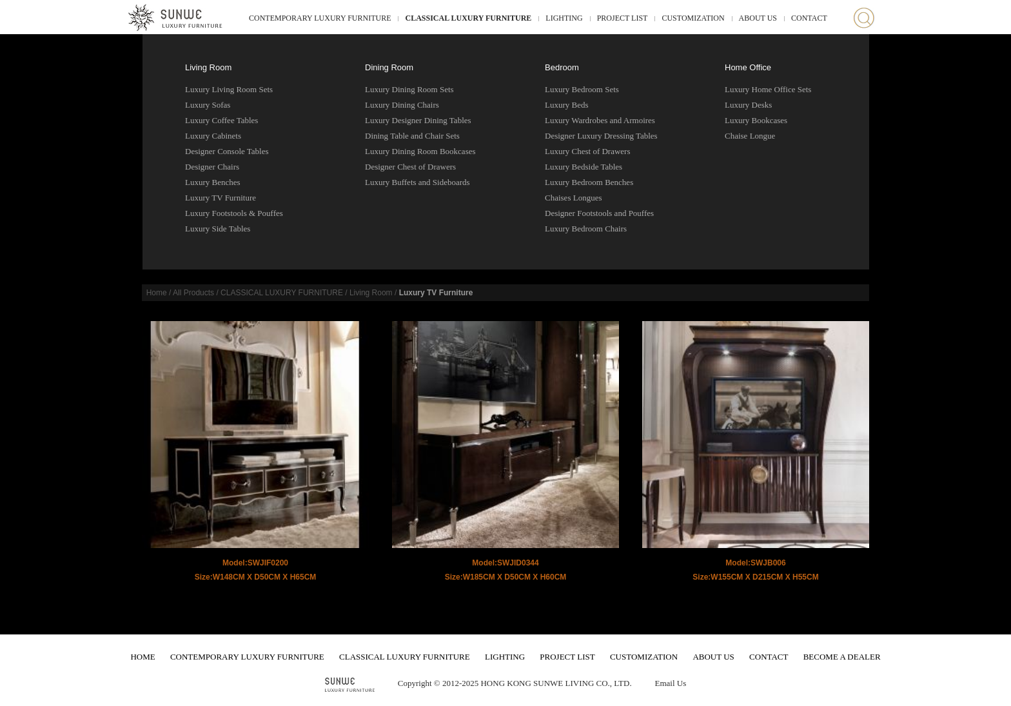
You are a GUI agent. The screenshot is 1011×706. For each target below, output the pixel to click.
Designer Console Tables (227, 151)
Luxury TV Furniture (220, 197)
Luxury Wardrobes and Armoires (600, 120)
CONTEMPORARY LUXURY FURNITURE (320, 18)
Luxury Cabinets (213, 136)
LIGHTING (563, 18)
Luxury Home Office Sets (768, 89)
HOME (142, 657)
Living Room (208, 67)
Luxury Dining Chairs (402, 105)
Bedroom (562, 67)
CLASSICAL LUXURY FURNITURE (468, 18)
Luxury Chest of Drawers (588, 151)
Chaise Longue (750, 136)
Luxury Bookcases (756, 120)
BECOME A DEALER (842, 657)
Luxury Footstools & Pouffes (234, 213)
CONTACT (809, 18)
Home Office (748, 67)
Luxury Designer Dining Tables (418, 120)
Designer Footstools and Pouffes (599, 213)
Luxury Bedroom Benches (589, 182)
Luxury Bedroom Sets (582, 89)
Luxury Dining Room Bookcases (420, 151)
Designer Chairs (212, 167)
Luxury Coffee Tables (221, 120)
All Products (193, 292)
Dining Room (389, 67)
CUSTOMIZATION (693, 18)
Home (156, 292)
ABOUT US (758, 18)
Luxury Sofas (207, 105)
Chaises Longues (573, 197)
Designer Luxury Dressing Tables (601, 136)
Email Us (670, 683)
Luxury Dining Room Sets (409, 89)
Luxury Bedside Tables (583, 167)
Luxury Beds (567, 105)
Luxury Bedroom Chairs (586, 228)
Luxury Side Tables (217, 228)
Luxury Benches (212, 182)
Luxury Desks (748, 105)
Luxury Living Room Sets (229, 89)
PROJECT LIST (622, 18)
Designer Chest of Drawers (410, 167)
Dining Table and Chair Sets (412, 136)
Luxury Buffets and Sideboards (417, 182)
